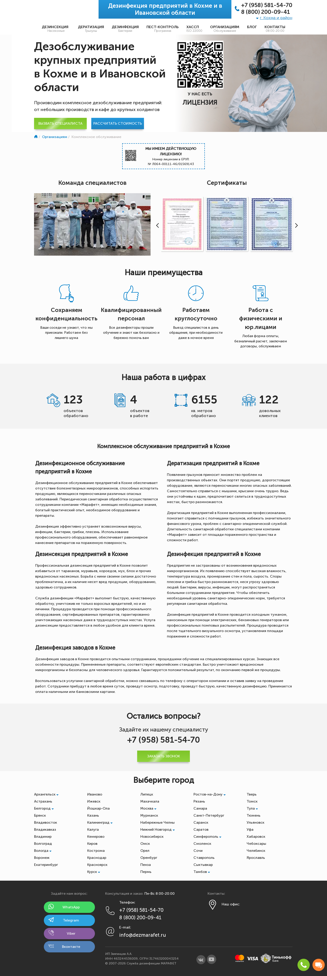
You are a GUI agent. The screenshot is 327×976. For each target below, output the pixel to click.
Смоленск (202, 843)
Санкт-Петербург (208, 815)
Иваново (94, 794)
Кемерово (95, 836)
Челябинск (256, 850)
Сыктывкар (203, 864)
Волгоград (43, 843)
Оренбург (148, 857)
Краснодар (96, 857)
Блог (252, 27)
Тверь (252, 794)
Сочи (198, 850)
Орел (144, 850)
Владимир (43, 836)
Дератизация (91, 29)
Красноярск (97, 864)
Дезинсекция (56, 29)
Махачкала (149, 801)
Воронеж (42, 857)
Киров (92, 843)
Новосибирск (152, 836)
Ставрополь (204, 857)
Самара (200, 808)
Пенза (145, 864)
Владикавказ (45, 829)
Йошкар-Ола (98, 808)
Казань (93, 815)
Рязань (199, 801)
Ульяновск (255, 822)
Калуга (93, 829)
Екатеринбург (46, 864)
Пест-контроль (162, 29)
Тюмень (253, 815)
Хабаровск (256, 836)
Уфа (250, 829)
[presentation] (156, 225)
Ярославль (256, 857)
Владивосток (45, 822)
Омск (145, 843)
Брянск (40, 815)
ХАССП (194, 29)
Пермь (145, 872)
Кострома (96, 850)
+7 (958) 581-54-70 (266, 5)
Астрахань (43, 801)
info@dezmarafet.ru (142, 935)
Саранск (200, 822)
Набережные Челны (157, 822)
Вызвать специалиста (60, 123)
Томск (252, 801)
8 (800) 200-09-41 (265, 12)
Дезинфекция (125, 29)
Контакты (275, 29)
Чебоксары (256, 843)
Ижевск (93, 801)
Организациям (224, 29)
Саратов (200, 829)
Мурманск (149, 815)
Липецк (146, 794)
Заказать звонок (163, 756)
